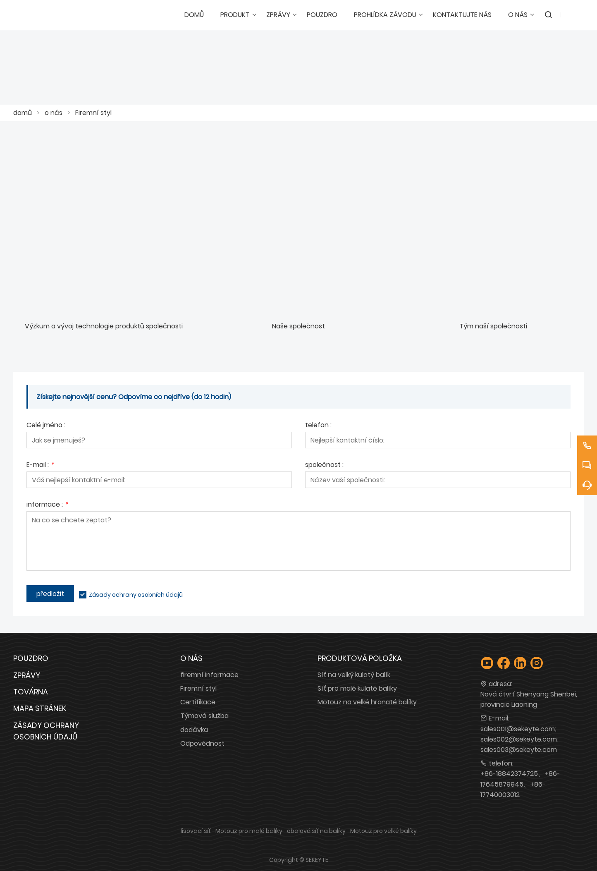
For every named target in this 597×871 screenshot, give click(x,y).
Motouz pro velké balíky (383, 831)
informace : (47, 505)
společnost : (324, 465)
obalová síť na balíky (316, 831)
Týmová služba (204, 715)
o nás (53, 112)
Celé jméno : (45, 426)
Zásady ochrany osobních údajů (136, 595)
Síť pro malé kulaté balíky (357, 688)
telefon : (318, 426)
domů (22, 112)
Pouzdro (30, 658)
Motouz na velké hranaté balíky (367, 702)
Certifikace (197, 702)
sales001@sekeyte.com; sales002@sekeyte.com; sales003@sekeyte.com (519, 739)
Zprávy (26, 675)
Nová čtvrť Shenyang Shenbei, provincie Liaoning (528, 699)
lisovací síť (196, 831)
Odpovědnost (202, 743)
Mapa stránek (39, 708)
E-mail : (40, 465)
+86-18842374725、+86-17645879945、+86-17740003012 (520, 784)
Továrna (30, 692)
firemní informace (209, 675)
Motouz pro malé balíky (248, 831)
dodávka (194, 730)
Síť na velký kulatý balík (354, 675)
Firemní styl (93, 112)
